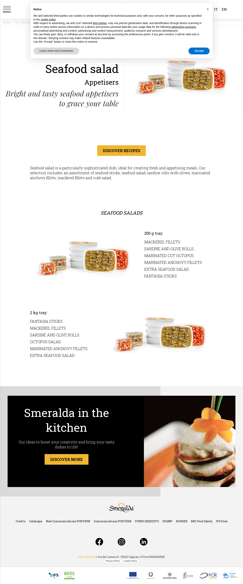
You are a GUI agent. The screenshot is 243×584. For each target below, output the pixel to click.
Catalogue (35, 521)
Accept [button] (199, 50)
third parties (100, 23)
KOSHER (181, 521)
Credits (21, 521)
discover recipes (121, 150)
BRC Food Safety (201, 521)
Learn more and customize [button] (56, 50)
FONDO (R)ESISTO (147, 521)
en (224, 9)
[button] (208, 9)
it (216, 9)
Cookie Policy (130, 561)
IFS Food (221, 521)
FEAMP (167, 521)
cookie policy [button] (48, 19)
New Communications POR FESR (68, 521)
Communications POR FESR (112, 521)
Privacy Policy (113, 561)
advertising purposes (183, 26)
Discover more (66, 459)
